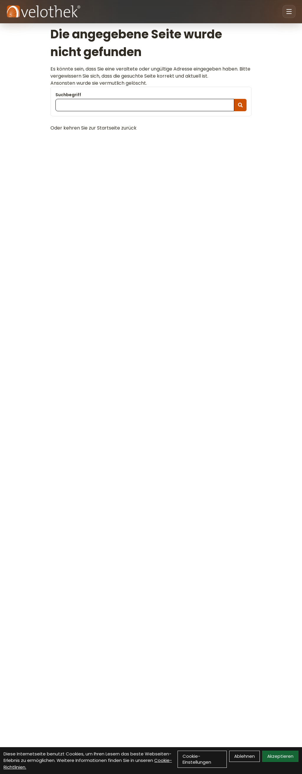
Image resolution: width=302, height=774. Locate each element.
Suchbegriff (68, 95)
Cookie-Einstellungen (197, 759)
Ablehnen (244, 756)
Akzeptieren (280, 756)
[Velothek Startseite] (43, 11)
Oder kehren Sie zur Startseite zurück (93, 128)
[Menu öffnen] (289, 11)
